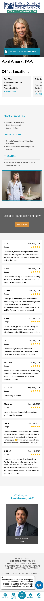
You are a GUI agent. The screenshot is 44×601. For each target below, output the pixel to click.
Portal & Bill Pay (13, 597)
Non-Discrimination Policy (21, 561)
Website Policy (22, 558)
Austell (8, 79)
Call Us (39, 597)
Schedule (5, 597)
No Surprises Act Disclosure (17, 566)
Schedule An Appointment (23, 51)
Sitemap (35, 566)
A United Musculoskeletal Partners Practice (22, 568)
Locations (30, 597)
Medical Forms (29, 563)
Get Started (22, 224)
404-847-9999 (10, 91)
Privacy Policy (14, 563)
